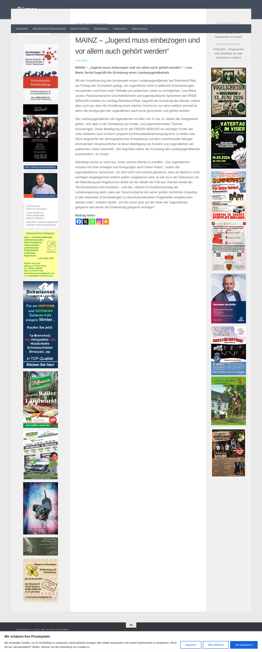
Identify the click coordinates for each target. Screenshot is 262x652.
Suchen (20, 40)
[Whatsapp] (92, 235)
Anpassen (190, 644)
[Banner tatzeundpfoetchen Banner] (40, 114)
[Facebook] (79, 235)
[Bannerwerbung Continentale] (228, 336)
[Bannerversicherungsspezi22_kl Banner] (40, 240)
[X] (86, 235)
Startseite (22, 28)
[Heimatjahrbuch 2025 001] (228, 438)
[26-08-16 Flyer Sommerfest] (228, 233)
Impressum (120, 28)
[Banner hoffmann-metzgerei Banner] (40, 440)
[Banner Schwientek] (40, 381)
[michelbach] (228, 181)
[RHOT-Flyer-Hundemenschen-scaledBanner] (228, 283)
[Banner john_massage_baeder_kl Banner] (40, 568)
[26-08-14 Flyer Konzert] (228, 388)
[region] (131, 641)
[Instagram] (99, 235)
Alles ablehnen (216, 644)
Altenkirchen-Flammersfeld (49, 28)
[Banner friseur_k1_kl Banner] (40, 174)
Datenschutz (139, 28)
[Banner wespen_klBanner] (40, 615)
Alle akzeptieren (244, 644)
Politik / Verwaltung (91, 38)
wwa (84, 74)
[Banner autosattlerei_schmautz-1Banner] (40, 291)
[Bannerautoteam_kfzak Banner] (40, 492)
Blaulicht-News (80, 28)
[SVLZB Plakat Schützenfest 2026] (228, 490)
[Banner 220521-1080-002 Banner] (40, 547)
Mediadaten (101, 28)
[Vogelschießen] (228, 130)
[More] (106, 235)
